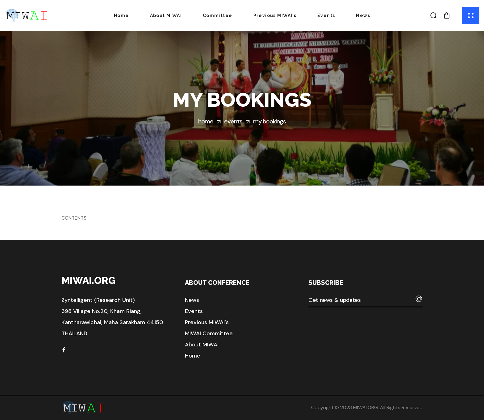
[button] (433, 15)
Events (233, 121)
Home (205, 121)
